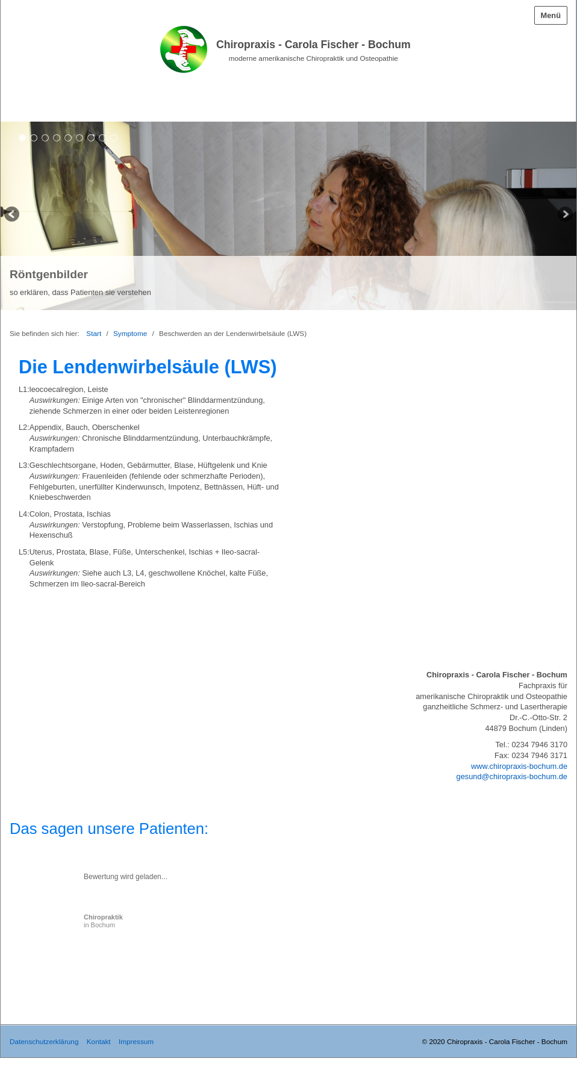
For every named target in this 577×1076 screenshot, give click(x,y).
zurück (13, 215)
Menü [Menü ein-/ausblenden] (551, 15)
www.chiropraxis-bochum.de (519, 766)
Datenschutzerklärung (44, 1041)
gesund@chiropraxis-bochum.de (512, 776)
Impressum (136, 1041)
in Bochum (103, 920)
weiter (564, 215)
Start (93, 333)
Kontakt (99, 1041)
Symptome (130, 333)
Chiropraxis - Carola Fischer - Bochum (313, 45)
